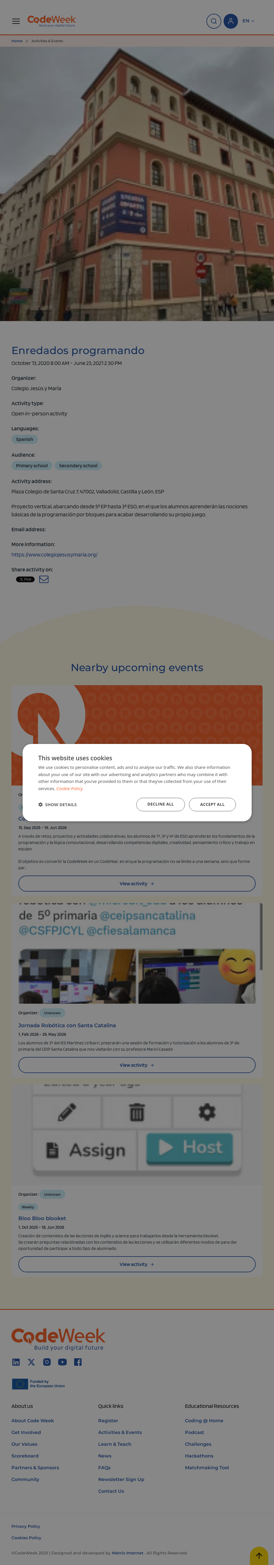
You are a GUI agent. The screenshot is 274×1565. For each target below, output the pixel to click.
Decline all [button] (160, 804)
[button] (57, 804)
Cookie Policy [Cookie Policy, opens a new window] (69, 788)
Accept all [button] (212, 804)
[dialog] (137, 782)
